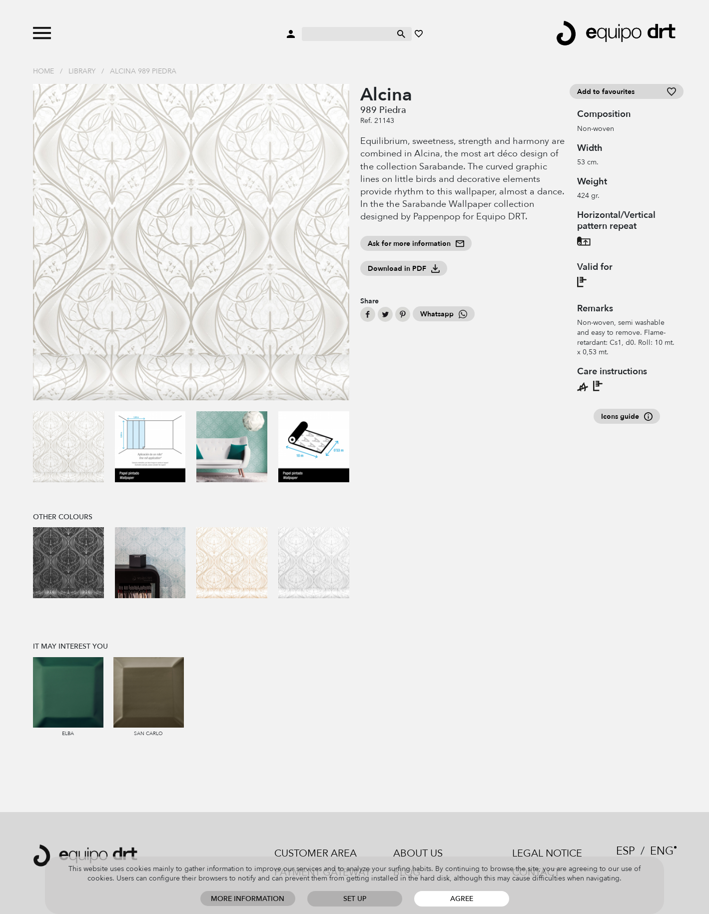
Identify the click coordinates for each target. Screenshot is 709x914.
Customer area (315, 853)
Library (81, 71)
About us (418, 853)
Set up (354, 899)
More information (247, 899)
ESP (625, 851)
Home (43, 71)
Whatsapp (443, 314)
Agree (461, 899)
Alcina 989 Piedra (143, 71)
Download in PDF (404, 268)
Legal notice (547, 853)
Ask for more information (416, 243)
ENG (662, 851)
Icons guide (627, 416)
